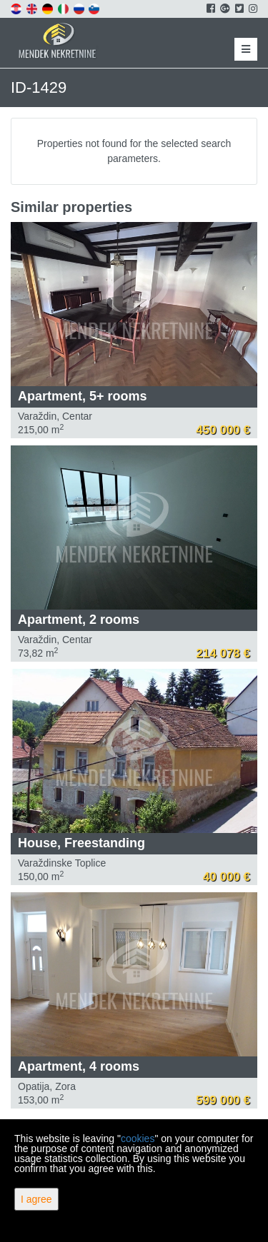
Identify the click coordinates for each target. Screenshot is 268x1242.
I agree (36, 1199)
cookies (137, 1138)
